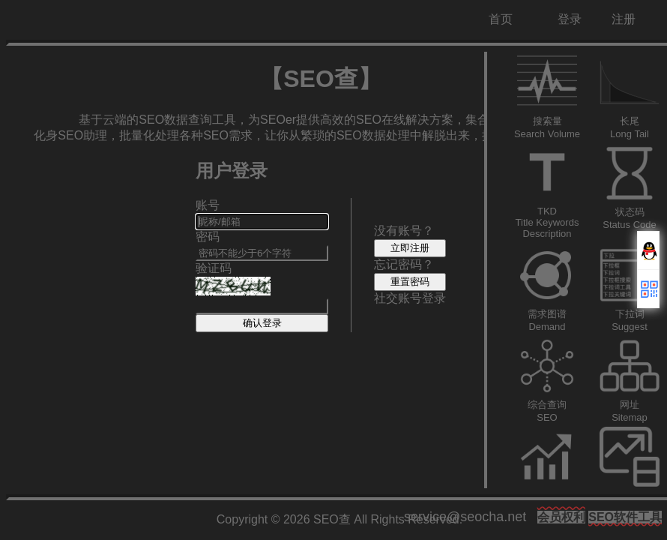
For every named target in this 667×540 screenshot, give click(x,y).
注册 (624, 19)
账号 (208, 205)
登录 (570, 19)
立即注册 (409, 248)
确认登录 (262, 322)
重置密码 (409, 281)
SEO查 (332, 519)
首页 (501, 19)
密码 (208, 236)
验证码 (214, 268)
